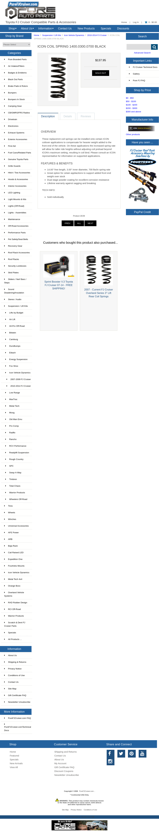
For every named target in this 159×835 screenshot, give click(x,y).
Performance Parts (15, 232)
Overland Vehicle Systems (14, 594)
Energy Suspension (15, 359)
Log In (136, 22)
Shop (12, 28)
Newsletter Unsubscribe (17, 702)
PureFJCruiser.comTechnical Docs (17, 727)
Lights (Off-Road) (14, 206)
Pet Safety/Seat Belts (16, 239)
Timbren (10, 479)
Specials (106, 28)
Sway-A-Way (12, 472)
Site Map (10, 689)
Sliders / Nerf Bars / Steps (15, 281)
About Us (26, 28)
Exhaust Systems (14, 133)
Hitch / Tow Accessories (17, 172)
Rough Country (13, 459)
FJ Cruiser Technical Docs (143, 67)
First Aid (10, 146)
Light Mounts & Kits (15, 199)
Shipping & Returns (15, 662)
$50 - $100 (131, 101)
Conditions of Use (14, 675)
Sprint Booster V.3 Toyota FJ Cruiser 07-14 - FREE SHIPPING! (58, 285)
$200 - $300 (131, 108)
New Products (86, 28)
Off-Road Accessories (16, 226)
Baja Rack (11, 546)
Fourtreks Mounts (14, 566)
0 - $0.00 (151, 22)
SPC (9, 466)
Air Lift (9, 319)
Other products (133, 134)
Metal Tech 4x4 (13, 579)
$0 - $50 (130, 98)
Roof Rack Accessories (17, 252)
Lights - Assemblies (15, 212)
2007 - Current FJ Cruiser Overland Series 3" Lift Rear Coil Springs (98, 293)
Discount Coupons (63, 771)
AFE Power (11, 532)
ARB (8, 539)
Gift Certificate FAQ (15, 695)
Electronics (11, 126)
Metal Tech (11, 406)
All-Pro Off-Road (14, 326)
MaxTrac (10, 399)
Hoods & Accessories (16, 179)
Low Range (12, 392)
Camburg (11, 339)
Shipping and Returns (65, 751)
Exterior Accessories (15, 139)
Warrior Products (14, 492)
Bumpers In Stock (14, 99)
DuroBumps (12, 346)
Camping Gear (13, 106)
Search (142, 36)
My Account (60, 763)
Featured (14, 755)
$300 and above (133, 111)
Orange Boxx (12, 586)
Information (45, 28)
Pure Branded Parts (15, 59)
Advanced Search (142, 53)
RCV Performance (15, 446)
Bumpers (10, 93)
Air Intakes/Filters (14, 66)
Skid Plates (11, 272)
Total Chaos (12, 486)
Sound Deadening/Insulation (14, 291)
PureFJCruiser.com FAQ (17, 718)
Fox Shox (11, 366)
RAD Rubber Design (15, 602)
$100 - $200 (131, 105)
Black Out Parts (13, 79)
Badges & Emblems (15, 73)
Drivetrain (10, 119)
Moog (9, 412)
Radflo (9, 432)
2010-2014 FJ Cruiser (97, 35)
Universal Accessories (16, 526)
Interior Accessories (15, 186)
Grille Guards (12, 166)
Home (124, 22)
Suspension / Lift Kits (51, 35)
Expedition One (13, 559)
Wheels (9, 512)
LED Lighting (12, 192)
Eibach (10, 353)
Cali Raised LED (14, 552)
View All (14, 767)
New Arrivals (16, 763)
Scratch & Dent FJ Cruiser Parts (14, 624)
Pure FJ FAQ (137, 80)
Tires (8, 506)
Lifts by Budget (13, 313)
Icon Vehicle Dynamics (16, 572)
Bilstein (10, 333)
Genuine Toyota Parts (16, 159)
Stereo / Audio (12, 299)
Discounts (123, 28)
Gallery (134, 74)
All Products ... (13, 639)
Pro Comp (11, 426)
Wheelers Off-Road (15, 499)
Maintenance (12, 219)
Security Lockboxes (15, 266)
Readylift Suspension (16, 452)
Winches (10, 519)
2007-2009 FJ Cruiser (17, 379)
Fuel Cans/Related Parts (17, 153)
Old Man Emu (13, 419)
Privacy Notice (13, 669)
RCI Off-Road (12, 609)
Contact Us (65, 28)
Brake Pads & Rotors (16, 86)
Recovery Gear (13, 246)
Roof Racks (11, 259)
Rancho (10, 439)
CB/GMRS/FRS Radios (17, 113)
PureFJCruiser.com (86, 791)
